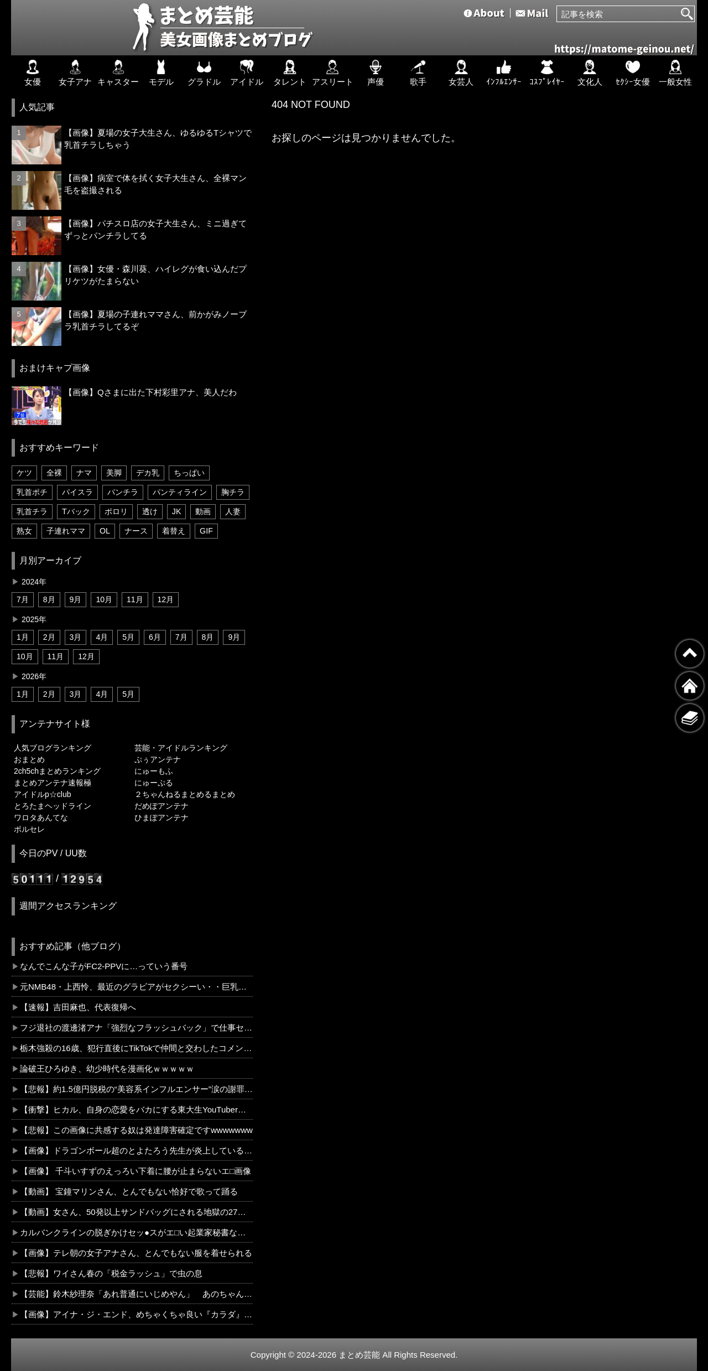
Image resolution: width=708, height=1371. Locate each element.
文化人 (589, 73)
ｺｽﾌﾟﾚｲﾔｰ (547, 73)
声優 (375, 73)
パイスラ (77, 492)
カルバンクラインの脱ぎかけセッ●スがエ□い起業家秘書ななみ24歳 (136, 1232)
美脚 (114, 472)
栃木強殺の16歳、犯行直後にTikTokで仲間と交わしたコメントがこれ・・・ (136, 1048)
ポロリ (116, 511)
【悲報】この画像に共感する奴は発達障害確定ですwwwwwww (136, 1130)
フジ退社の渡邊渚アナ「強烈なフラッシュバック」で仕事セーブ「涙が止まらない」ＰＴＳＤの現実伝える (136, 1027)
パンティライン (180, 492)
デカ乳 (147, 472)
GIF (206, 530)
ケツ (24, 472)
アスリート (332, 73)
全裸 (54, 472)
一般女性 (675, 73)
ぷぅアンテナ (157, 759)
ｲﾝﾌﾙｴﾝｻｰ (504, 73)
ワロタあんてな (41, 817)
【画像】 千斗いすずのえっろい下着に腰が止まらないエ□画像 (135, 1171)
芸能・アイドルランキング (180, 747)
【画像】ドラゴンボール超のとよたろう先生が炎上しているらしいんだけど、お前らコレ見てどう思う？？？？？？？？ (136, 1150)
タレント (289, 73)
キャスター (118, 73)
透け (150, 511)
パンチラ (122, 492)
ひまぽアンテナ (161, 817)
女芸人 (461, 73)
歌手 (418, 73)
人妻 (233, 511)
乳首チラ (32, 511)
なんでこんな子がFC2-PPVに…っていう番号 (104, 966)
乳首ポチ (32, 492)
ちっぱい (189, 472)
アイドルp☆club (42, 794)
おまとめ (29, 759)
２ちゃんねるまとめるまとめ (184, 794)
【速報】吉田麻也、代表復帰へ (78, 1007)
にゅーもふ (153, 771)
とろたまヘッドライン (52, 805)
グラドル (204, 73)
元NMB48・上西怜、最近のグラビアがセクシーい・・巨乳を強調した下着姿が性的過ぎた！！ (136, 986)
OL (105, 530)
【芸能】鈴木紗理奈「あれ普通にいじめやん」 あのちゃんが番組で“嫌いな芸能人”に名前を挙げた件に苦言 (136, 1293)
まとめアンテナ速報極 (52, 782)
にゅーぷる (153, 782)
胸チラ (232, 492)
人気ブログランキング (52, 747)
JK (176, 511)
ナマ (84, 472)
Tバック (76, 511)
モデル (161, 73)
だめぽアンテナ (161, 805)
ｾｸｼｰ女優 (633, 73)
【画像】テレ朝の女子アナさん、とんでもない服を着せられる (136, 1253)
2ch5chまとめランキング (57, 771)
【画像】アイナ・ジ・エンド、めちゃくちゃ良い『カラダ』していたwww (136, 1314)
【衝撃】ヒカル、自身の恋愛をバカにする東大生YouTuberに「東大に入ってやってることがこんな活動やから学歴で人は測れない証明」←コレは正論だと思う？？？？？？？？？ (136, 1109)
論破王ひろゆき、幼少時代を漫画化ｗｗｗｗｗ (107, 1068)
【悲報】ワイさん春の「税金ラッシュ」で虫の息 (111, 1273)
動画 (203, 511)
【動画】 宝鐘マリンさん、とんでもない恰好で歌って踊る (129, 1191)
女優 (32, 73)
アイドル (246, 73)
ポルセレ (29, 829)
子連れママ (65, 530)
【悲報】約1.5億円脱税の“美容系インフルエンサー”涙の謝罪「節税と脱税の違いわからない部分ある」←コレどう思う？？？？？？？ (136, 1089)
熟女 (24, 530)
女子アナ (75, 73)
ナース (136, 530)
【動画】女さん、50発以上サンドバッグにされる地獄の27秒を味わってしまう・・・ (136, 1212)
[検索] (687, 14)
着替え (173, 530)
